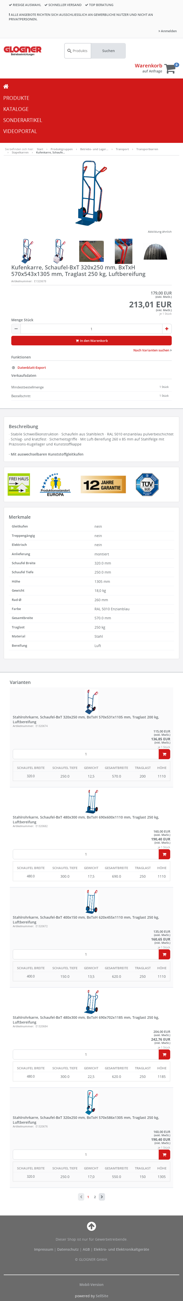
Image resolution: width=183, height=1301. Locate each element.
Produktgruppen (62, 149)
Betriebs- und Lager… (94, 149)
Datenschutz (68, 1249)
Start (40, 149)
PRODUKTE (16, 98)
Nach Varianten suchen (152, 350)
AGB (87, 1249)
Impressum (44, 1249)
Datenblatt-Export (28, 367)
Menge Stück (22, 319)
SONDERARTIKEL (22, 120)
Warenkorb (148, 65)
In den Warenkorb (91, 340)
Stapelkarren (20, 152)
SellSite (102, 1295)
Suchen (108, 50)
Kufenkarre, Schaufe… (50, 152)
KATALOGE (16, 109)
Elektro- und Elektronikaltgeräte (121, 1249)
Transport (122, 149)
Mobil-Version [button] (91, 1284)
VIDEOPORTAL (20, 131)
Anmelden (167, 31)
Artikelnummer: (21, 281)
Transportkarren (147, 149)
